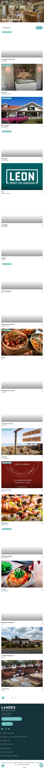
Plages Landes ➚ (7, 752)
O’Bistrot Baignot (6, 291)
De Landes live (5, 740)
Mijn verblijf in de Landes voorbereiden (13, 736)
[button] (2, 765)
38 (12, 697)
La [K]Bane (4, 225)
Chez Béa (4, 92)
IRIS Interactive (25, 764)
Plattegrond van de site (6, 762)
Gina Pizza (4, 523)
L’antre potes (5, 689)
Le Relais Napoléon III (7, 655)
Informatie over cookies (29, 762)
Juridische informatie (18, 762)
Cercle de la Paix (6, 490)
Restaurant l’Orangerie (7, 324)
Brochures (5, 748)
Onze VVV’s (7, 724)
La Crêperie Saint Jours (8, 59)
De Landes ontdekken (7, 733)
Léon (2, 192)
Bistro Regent (5, 125)
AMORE (3, 258)
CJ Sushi (3, 589)
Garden (3, 357)
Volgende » (15, 697)
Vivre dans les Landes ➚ (9, 755)
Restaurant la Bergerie (7, 622)
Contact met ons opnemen (11, 719)
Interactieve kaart (6, 744)
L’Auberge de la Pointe (7, 390)
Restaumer (4, 159)
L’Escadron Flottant (7, 424)
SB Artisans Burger (6, 556)
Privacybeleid (39, 762)
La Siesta (4, 457)
